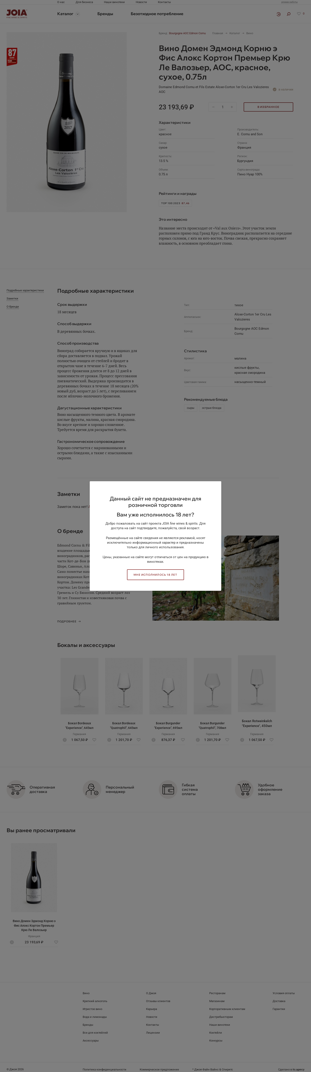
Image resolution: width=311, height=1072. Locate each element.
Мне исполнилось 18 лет (155, 574)
